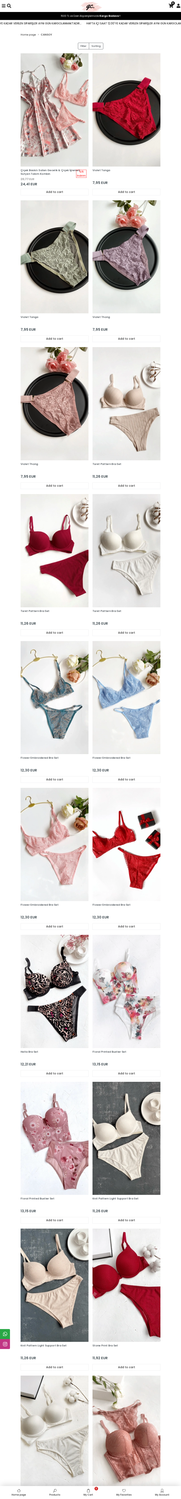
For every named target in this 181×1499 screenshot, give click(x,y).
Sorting (96, 46)
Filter (84, 46)
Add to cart (54, 192)
